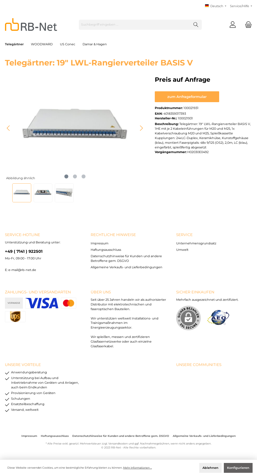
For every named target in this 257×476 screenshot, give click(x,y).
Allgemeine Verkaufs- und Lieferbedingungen (126, 267)
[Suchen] (196, 25)
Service (184, 234)
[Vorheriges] (8, 128)
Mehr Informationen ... (137, 467)
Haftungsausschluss (106, 250)
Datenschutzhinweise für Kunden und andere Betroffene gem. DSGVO (120, 436)
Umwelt (182, 250)
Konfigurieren (238, 468)
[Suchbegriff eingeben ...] (134, 25)
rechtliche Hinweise (113, 234)
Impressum (99, 243)
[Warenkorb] (247, 25)
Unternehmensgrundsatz (196, 243)
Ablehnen (210, 468)
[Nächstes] (141, 128)
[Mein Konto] (232, 25)
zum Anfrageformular (187, 97)
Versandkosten (118, 443)
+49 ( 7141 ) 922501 (24, 251)
